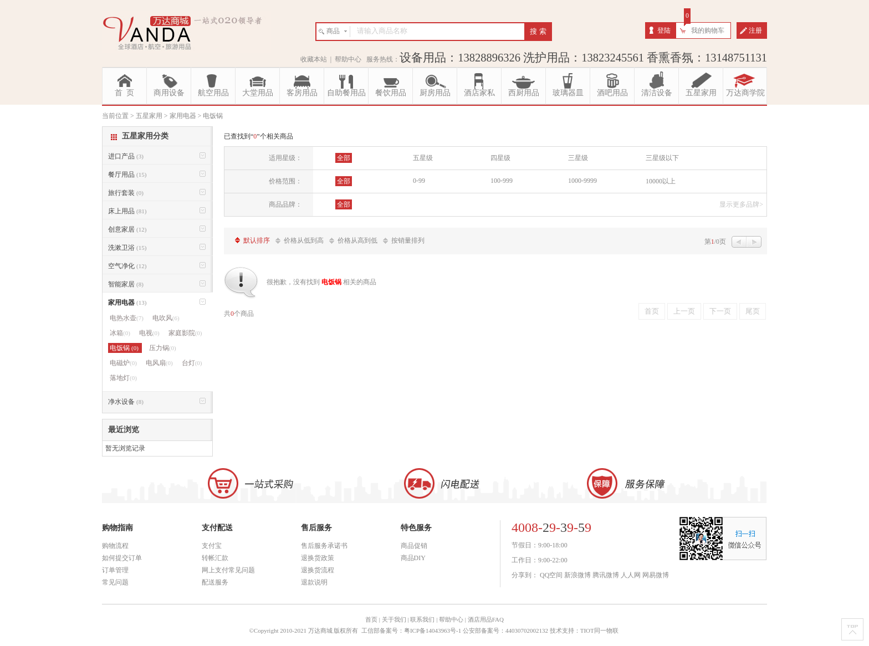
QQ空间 (551, 575)
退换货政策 (317, 558)
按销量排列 (408, 240)
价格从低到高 (304, 240)
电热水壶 (127, 318)
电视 (149, 333)
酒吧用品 (612, 93)
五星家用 (701, 93)
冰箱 (120, 333)
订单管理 (115, 570)
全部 (343, 158)
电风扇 (159, 363)
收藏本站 (313, 59)
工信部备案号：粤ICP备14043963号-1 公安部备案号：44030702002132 (454, 630)
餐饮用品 (390, 93)
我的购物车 (707, 30)
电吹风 (166, 318)
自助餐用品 (346, 93)
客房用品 (302, 93)
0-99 (419, 180)
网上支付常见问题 (228, 570)
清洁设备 (656, 93)
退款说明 (314, 582)
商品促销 (414, 546)
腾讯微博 (605, 575)
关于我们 (394, 619)
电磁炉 (123, 363)
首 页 (124, 93)
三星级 (578, 158)
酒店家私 (479, 93)
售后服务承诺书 (324, 546)
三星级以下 (662, 158)
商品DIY (413, 558)
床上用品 (127, 211)
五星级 (423, 158)
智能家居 (126, 284)
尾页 (752, 311)
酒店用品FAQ (486, 619)
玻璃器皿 (568, 93)
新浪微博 (577, 575)
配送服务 (215, 582)
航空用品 (213, 93)
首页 (652, 311)
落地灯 (123, 378)
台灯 (192, 363)
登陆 (664, 30)
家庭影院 (185, 333)
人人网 (631, 575)
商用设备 (169, 93)
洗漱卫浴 (127, 248)
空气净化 (127, 266)
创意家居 (127, 229)
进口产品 (126, 156)
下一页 (720, 311)
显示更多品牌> (741, 204)
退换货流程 (317, 570)
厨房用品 (435, 93)
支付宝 (212, 546)
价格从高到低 (357, 240)
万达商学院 (745, 93)
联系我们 (422, 619)
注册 (755, 30)
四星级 (500, 158)
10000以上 (661, 181)
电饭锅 (125, 347)
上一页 (684, 311)
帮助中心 (348, 59)
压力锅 (162, 348)
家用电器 (127, 302)
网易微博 (655, 575)
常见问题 (115, 582)
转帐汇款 (215, 558)
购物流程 (115, 546)
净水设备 (126, 402)
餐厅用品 (127, 174)
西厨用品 (523, 93)
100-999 (501, 180)
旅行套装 (126, 193)
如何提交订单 (122, 558)
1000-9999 (582, 180)
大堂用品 (257, 93)
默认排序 (256, 240)
